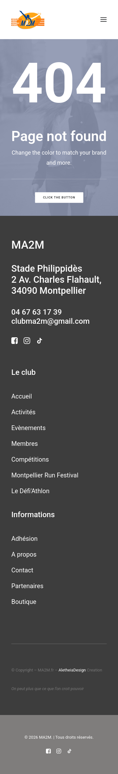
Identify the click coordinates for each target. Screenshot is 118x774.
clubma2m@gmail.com (50, 321)
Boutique (23, 602)
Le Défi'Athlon (30, 491)
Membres (24, 443)
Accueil (21, 396)
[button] (103, 19)
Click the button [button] (59, 197)
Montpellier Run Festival (44, 475)
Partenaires (27, 586)
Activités (23, 412)
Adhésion (24, 538)
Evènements (28, 428)
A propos (24, 554)
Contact (22, 570)
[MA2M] (27, 20)
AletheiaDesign (72, 670)
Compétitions (30, 459)
